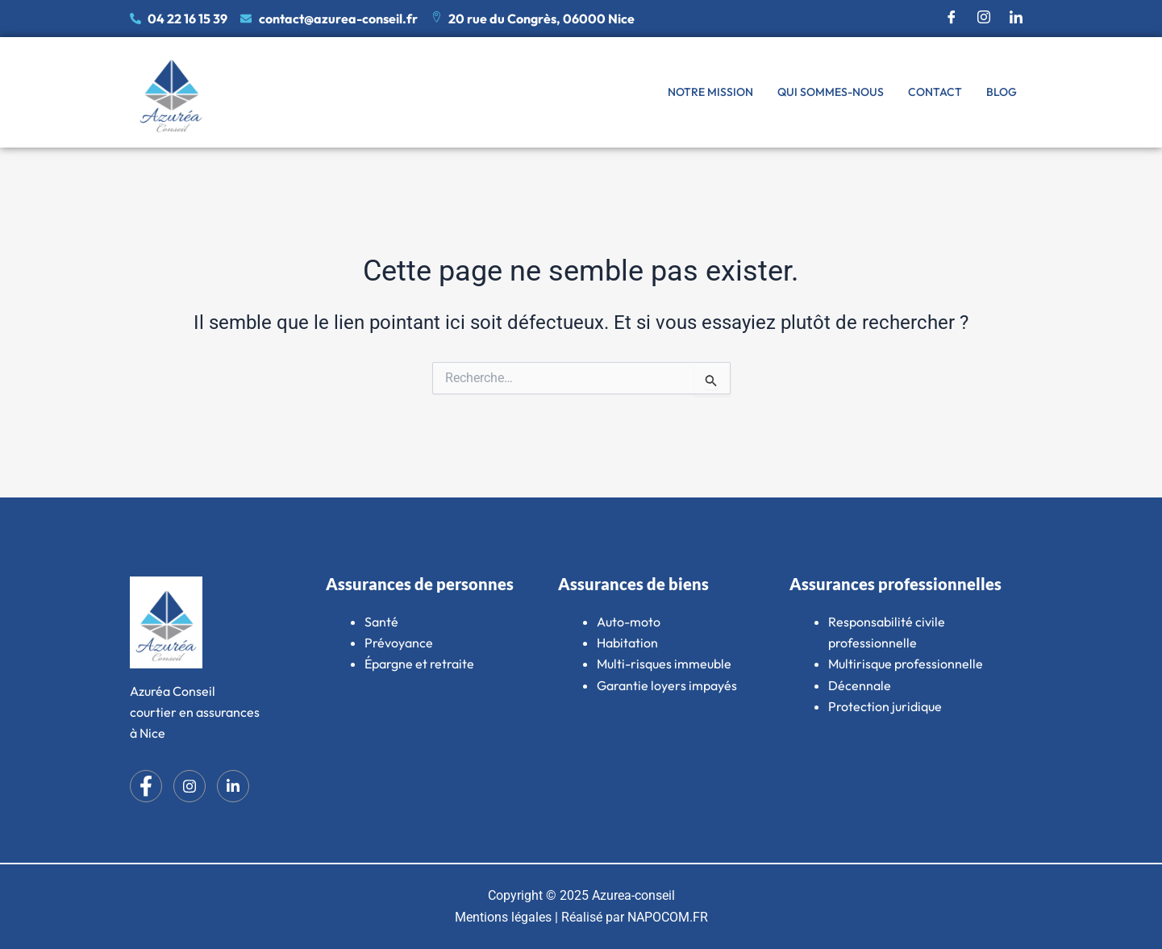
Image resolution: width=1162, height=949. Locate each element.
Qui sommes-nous (830, 92)
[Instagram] (984, 18)
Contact (935, 92)
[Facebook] (951, 18)
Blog (1001, 92)
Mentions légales (503, 917)
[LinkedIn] (1016, 18)
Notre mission (710, 92)
